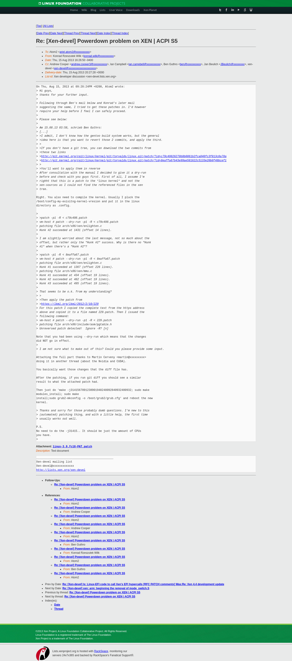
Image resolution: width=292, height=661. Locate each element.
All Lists (48, 26)
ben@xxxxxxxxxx (190, 64)
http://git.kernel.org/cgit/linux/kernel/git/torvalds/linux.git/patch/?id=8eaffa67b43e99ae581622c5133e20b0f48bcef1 (134, 160)
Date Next (56, 33)
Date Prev (43, 33)
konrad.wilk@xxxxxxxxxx (99, 56)
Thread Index (120, 33)
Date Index (103, 33)
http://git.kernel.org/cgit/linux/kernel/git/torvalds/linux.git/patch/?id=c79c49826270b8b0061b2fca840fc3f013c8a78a (134, 156)
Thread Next (88, 33)
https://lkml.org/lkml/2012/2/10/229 (70, 304)
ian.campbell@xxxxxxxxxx (145, 64)
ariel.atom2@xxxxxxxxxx (75, 52)
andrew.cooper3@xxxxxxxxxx (89, 64)
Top (39, 26)
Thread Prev (71, 33)
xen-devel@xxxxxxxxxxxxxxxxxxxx (75, 68)
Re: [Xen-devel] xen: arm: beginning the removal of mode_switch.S (105, 588)
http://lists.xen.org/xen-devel (60, 470)
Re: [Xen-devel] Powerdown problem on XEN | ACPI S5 (89, 484)
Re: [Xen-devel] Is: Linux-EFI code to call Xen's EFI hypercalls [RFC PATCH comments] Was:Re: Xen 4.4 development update (143, 584)
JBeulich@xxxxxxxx (232, 64)
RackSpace (101, 651)
